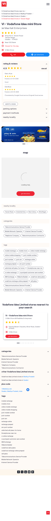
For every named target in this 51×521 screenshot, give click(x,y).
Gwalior (25, 380)
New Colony (32, 212)
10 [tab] (33, 343)
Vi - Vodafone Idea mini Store (18, 315)
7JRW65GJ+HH (7, 389)
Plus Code (6, 384)
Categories (6, 351)
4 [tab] (23, 343)
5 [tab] (25, 343)
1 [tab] (22, 144)
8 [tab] (30, 343)
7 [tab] (28, 343)
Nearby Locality (9, 117)
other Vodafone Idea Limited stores (18, 372)
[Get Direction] (27, 391)
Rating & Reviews (10, 64)
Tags (4, 396)
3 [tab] (27, 144)
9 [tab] (31, 343)
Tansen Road (9, 212)
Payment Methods (11, 113)
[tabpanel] (25, 134)
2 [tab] (26, 144)
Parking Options (9, 109)
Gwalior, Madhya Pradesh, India (12, 391)
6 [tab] (27, 343)
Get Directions (25, 193)
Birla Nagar (42, 212)
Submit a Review (10, 104)
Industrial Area (21, 212)
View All (44, 68)
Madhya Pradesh (29, 376)
